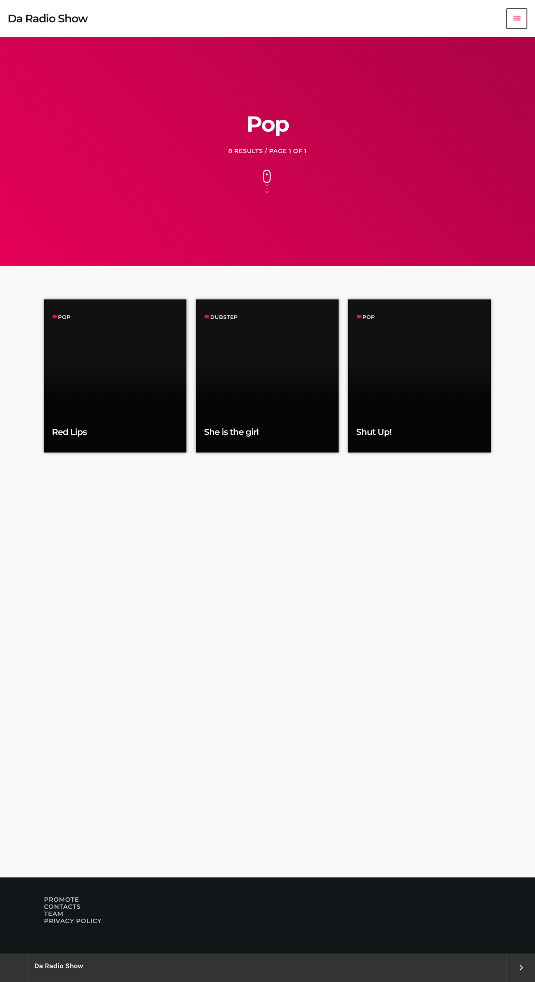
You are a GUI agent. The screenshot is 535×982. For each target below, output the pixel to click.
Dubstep (224, 317)
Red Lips (69, 432)
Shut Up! (373, 432)
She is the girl (231, 432)
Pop (64, 317)
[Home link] (48, 18)
